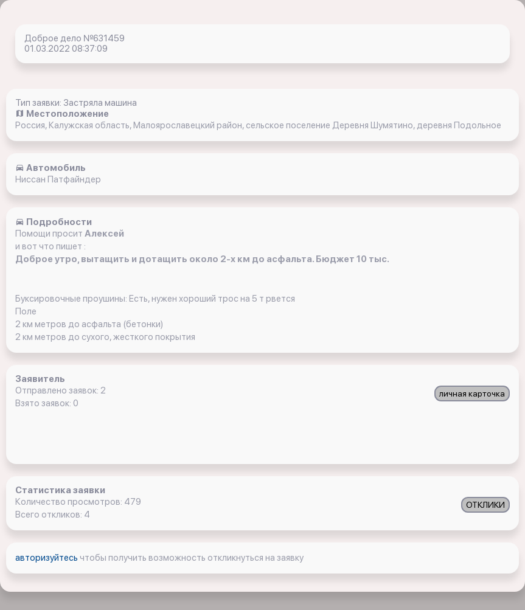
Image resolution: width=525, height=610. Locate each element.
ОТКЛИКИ (485, 505)
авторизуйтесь (47, 557)
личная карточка (472, 393)
